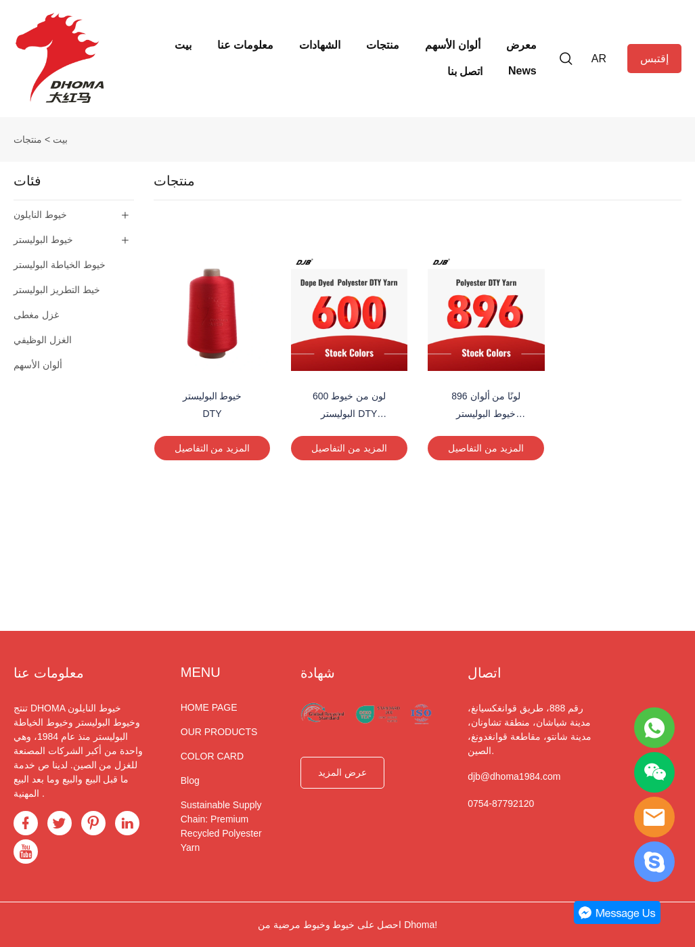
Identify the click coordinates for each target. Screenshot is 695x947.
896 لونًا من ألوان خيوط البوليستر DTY (485, 406)
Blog (190, 780)
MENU (201, 672)
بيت (183, 45)
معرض (521, 45)
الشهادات (319, 45)
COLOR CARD (212, 756)
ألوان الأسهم (452, 45)
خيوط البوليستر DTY (212, 404)
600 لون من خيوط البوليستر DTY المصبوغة (349, 406)
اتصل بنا (465, 71)
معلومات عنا (245, 45)
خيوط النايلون (40, 214)
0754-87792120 (501, 803)
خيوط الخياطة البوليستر (60, 264)
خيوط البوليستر (43, 239)
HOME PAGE (209, 707)
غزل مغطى (36, 314)
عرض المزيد (342, 772)
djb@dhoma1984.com (514, 776)
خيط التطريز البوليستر (57, 289)
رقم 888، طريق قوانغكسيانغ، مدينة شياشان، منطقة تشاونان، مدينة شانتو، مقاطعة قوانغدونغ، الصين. (529, 729)
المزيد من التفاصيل (212, 448)
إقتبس (654, 58)
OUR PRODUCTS (219, 731)
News (522, 70)
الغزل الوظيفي (43, 339)
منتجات (382, 45)
